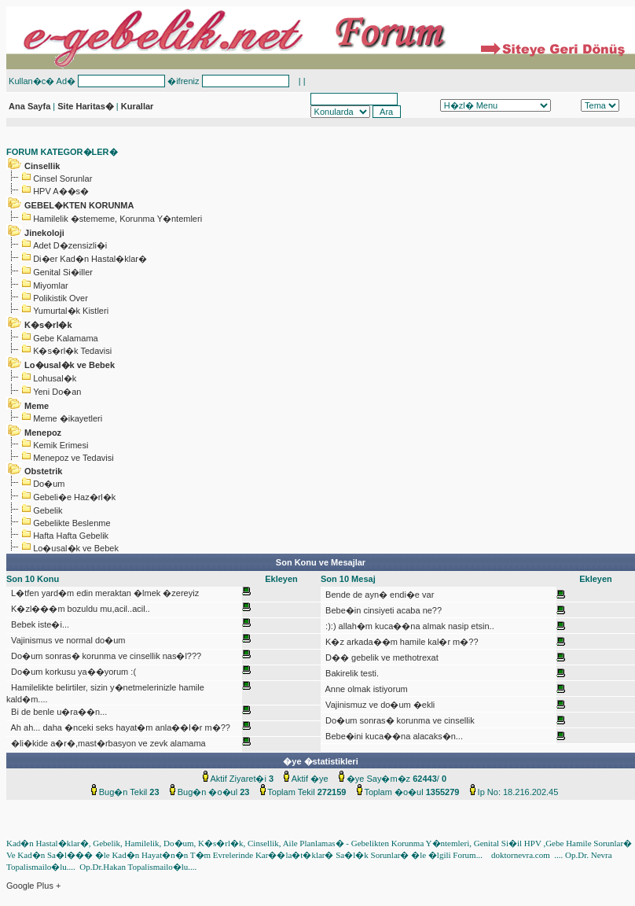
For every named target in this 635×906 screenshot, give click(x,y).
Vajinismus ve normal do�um (67, 640)
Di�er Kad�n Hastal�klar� (90, 258)
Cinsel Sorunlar (62, 178)
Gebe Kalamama (65, 338)
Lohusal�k (54, 378)
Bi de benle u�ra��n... (58, 711)
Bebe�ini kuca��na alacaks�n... (393, 736)
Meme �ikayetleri (67, 418)
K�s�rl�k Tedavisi (72, 350)
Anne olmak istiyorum (365, 689)
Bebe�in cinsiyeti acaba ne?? (382, 610)
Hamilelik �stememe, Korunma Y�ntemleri (117, 218)
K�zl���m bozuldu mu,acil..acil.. (79, 608)
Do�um (48, 483)
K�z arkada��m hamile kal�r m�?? (400, 641)
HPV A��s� (61, 191)
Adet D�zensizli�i (70, 245)
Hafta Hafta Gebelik (70, 535)
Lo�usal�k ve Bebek (76, 548)
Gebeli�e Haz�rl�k (74, 497)
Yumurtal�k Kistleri (70, 310)
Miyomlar (50, 285)
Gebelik (47, 510)
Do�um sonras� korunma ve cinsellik (399, 720)
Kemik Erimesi (60, 445)
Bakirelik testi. (351, 673)
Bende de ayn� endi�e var (378, 594)
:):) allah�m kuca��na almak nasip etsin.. (408, 626)
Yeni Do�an (57, 391)
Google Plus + (33, 885)
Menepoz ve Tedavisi (73, 457)
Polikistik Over (60, 298)
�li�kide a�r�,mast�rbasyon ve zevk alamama (107, 743)
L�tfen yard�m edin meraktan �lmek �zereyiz (104, 593)
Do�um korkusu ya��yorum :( (72, 671)
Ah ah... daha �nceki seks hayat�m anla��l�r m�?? (119, 727)
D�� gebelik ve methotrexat (381, 657)
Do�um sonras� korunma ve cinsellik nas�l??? (105, 656)
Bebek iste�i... (39, 624)
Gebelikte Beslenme (71, 523)
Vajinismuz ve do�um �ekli (379, 704)
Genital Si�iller (63, 272)
